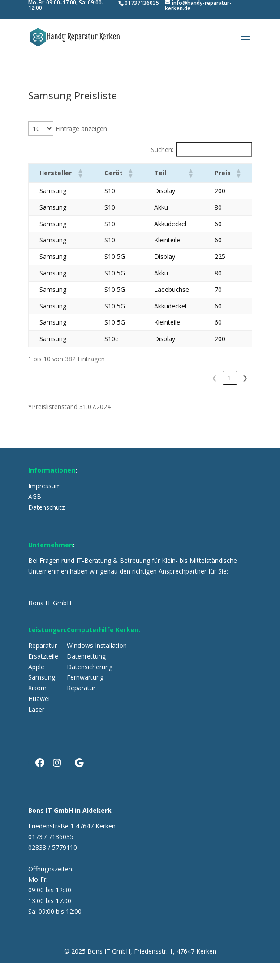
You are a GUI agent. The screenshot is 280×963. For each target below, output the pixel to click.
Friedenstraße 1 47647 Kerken (72, 826)
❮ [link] (121, 377)
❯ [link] (245, 377)
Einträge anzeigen (81, 128)
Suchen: (162, 149)
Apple (36, 667)
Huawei (39, 698)
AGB (34, 496)
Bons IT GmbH (49, 603)
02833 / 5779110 (52, 847)
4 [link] (182, 377)
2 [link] (151, 377)
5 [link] (197, 377)
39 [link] (229, 377)
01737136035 (142, 3)
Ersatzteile (43, 656)
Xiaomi (38, 688)
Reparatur (42, 645)
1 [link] (136, 377)
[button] (76, 173)
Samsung (41, 677)
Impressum (44, 486)
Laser (36, 709)
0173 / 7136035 (50, 836)
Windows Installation (97, 645)
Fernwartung (85, 677)
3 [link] (166, 377)
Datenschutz (46, 507)
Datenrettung (86, 656)
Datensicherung (89, 667)
